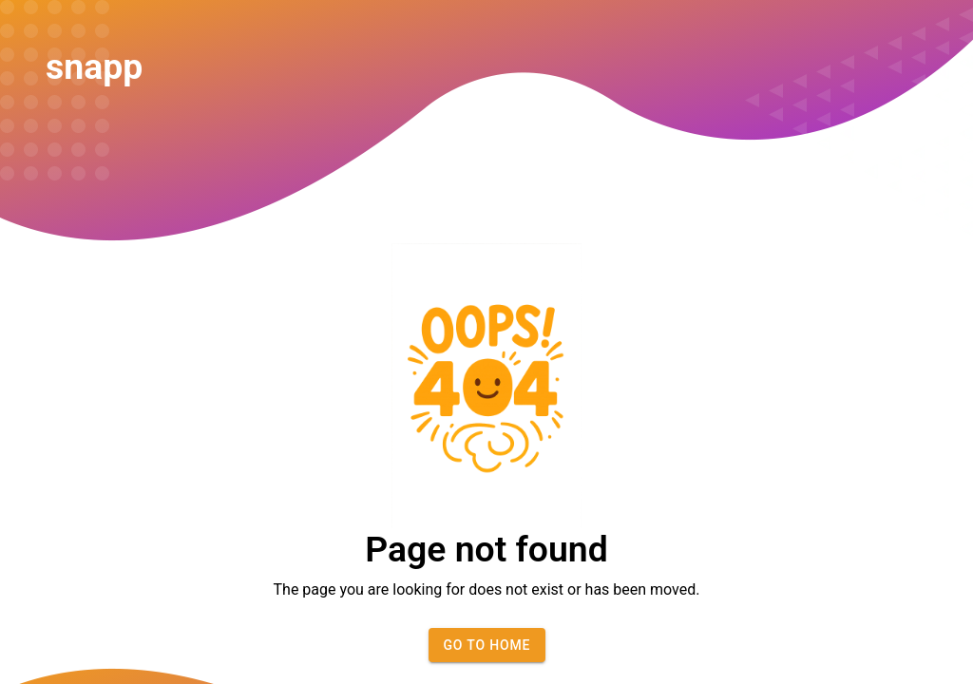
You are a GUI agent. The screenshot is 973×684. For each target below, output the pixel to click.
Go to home (486, 645)
